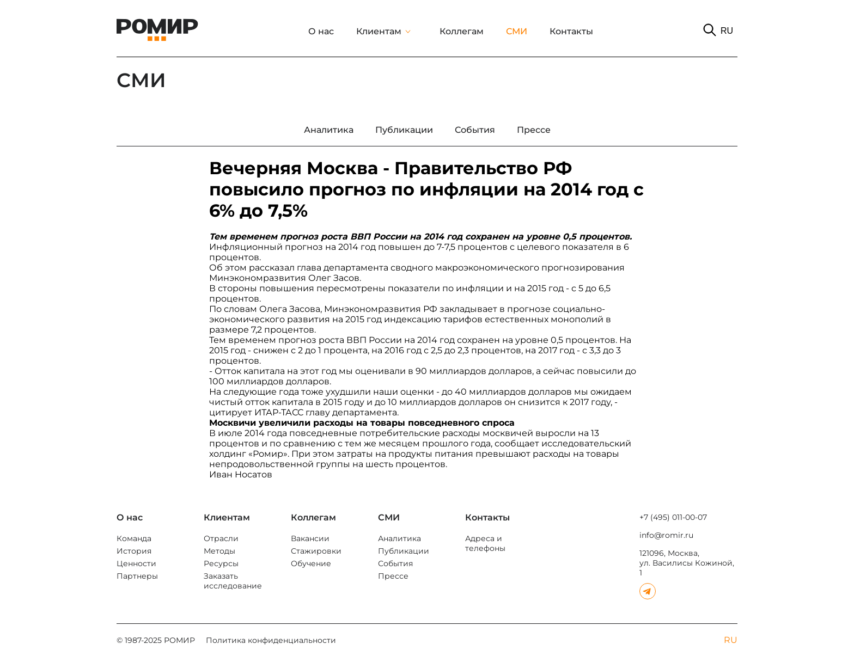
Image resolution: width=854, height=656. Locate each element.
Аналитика (399, 538)
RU (727, 30)
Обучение (311, 563)
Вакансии (310, 538)
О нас (321, 31)
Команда (134, 538)
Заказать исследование (233, 581)
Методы (219, 551)
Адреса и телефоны (485, 543)
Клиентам (378, 31)
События (395, 563)
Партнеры (137, 576)
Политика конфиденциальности (271, 640)
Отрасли (221, 538)
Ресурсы (221, 563)
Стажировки (316, 551)
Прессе (393, 576)
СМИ (516, 31)
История (134, 551)
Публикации (403, 551)
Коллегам (462, 31)
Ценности (136, 563)
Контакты (571, 31)
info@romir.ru (666, 535)
